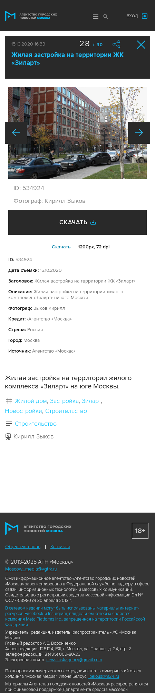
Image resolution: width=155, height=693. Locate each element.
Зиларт (91, 401)
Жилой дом (31, 401)
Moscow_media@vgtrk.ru (31, 569)
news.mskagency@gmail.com (74, 660)
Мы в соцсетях (114, 16)
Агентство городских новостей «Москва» (31, 16)
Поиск (106, 16)
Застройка (64, 401)
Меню (95, 16)
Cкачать (61, 247)
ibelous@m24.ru (103, 676)
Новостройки (23, 411)
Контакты (60, 547)
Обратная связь (22, 547)
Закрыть (141, 44)
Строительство (66, 411)
